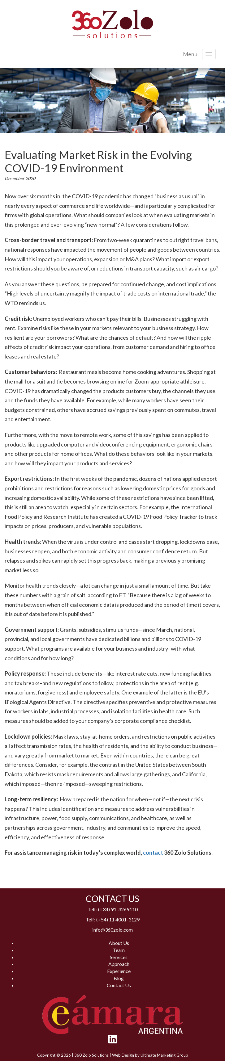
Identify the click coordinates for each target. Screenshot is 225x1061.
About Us (119, 943)
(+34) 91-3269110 (118, 909)
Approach (118, 964)
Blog (119, 978)
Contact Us (119, 985)
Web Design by (126, 1055)
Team (119, 950)
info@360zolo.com (112, 930)
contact (153, 852)
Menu (190, 54)
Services (119, 957)
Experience (119, 971)
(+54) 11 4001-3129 (118, 919)
